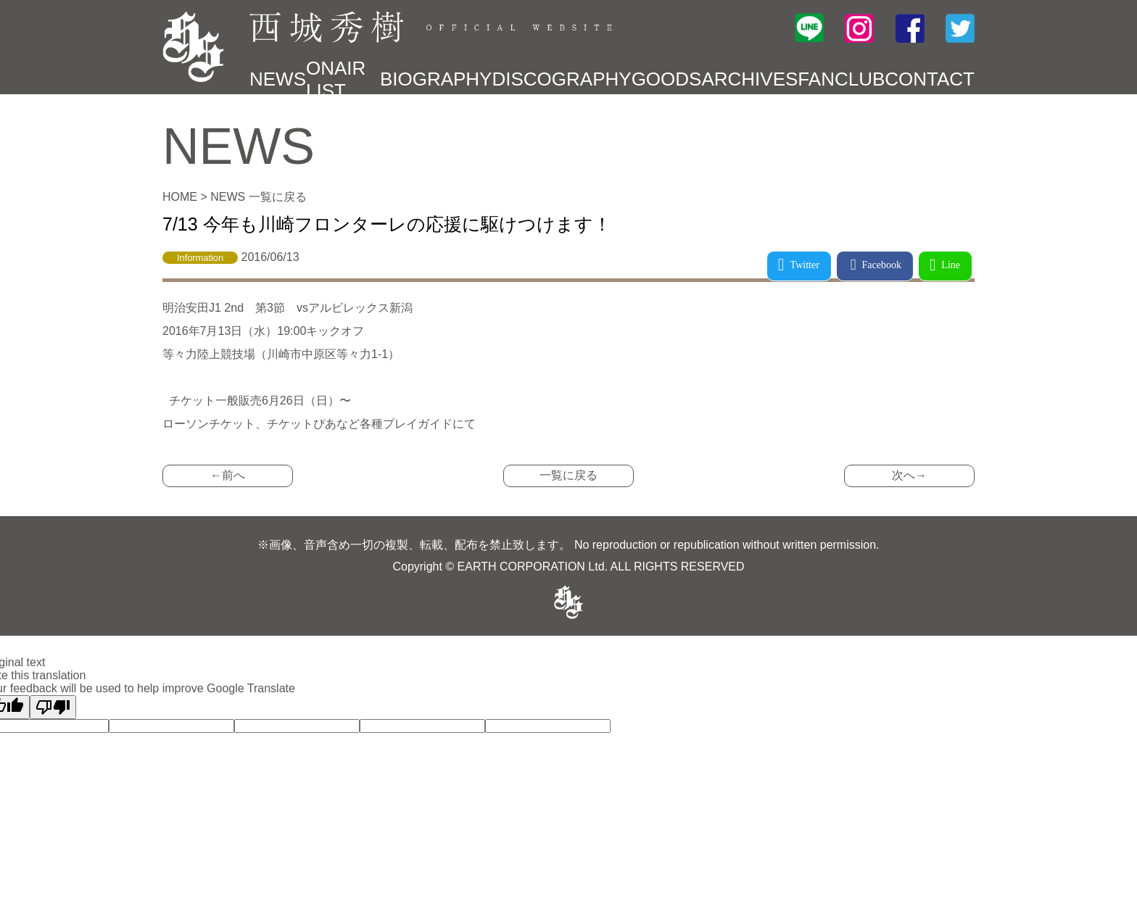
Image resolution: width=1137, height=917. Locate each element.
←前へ (227, 475)
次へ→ (909, 475)
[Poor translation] (53, 707)
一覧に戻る (568, 475)
